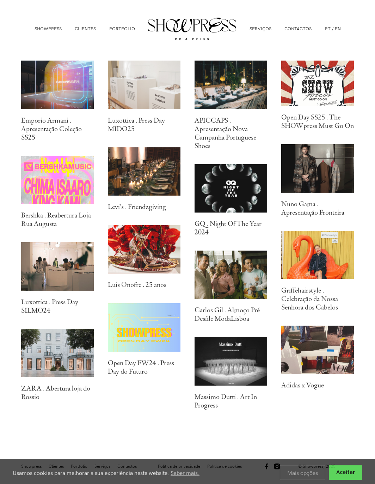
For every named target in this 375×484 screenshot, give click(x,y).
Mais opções (302, 474)
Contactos (298, 28)
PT (328, 28)
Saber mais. (185, 474)
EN (338, 28)
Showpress (48, 28)
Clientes (85, 28)
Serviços (260, 28)
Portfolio (122, 28)
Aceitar (345, 474)
